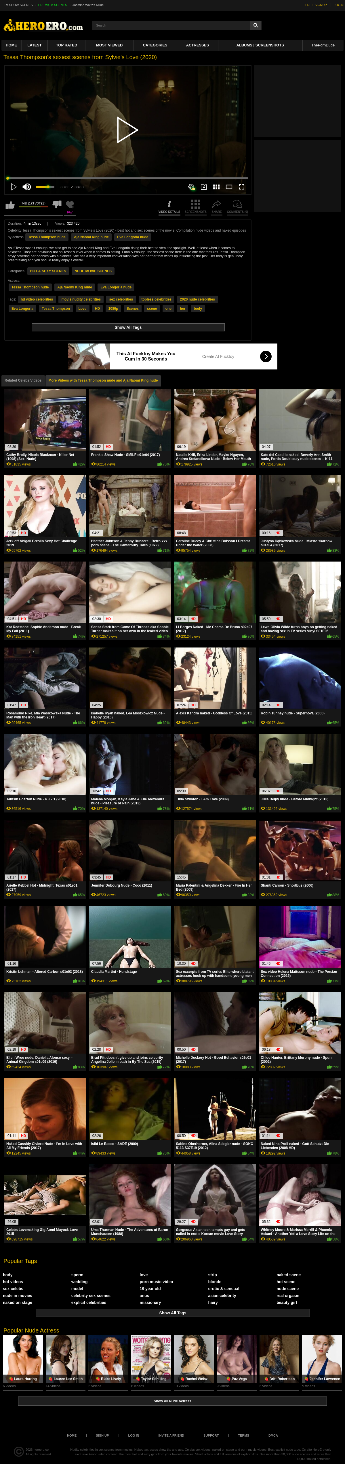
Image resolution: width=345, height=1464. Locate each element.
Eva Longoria (22, 309)
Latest (34, 45)
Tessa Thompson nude (47, 237)
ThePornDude (323, 45)
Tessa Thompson (56, 309)
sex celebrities (121, 299)
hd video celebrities (37, 299)
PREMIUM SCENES (52, 5)
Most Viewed (109, 45)
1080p (113, 309)
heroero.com (43, 1449)
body (198, 309)
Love (83, 309)
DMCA (273, 1435)
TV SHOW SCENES (18, 5)
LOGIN (339, 5)
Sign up (102, 1435)
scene (152, 309)
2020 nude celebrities (197, 299)
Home (11, 45)
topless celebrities (157, 299)
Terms (243, 1435)
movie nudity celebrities (81, 299)
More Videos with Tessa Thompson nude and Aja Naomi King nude (103, 380)
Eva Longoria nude (132, 237)
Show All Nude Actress (172, 1401)
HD (97, 309)
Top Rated (66, 45)
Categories (155, 45)
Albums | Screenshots (260, 45)
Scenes (133, 309)
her (182, 309)
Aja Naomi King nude (91, 237)
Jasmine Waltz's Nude (88, 5)
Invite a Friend (171, 1435)
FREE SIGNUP (316, 5)
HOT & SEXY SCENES (48, 271)
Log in (133, 1435)
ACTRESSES (197, 45)
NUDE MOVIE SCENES (93, 271)
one (168, 309)
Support (211, 1435)
